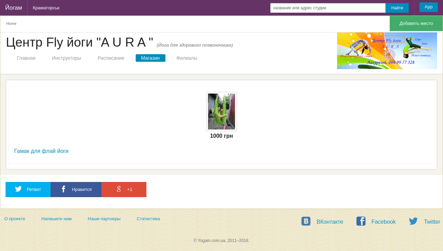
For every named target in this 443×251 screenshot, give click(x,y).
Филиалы (187, 58)
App (429, 6)
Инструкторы (66, 58)
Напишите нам (57, 218)
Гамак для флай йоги (41, 151)
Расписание (111, 58)
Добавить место (416, 23)
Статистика (148, 218)
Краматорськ (46, 7)
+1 (124, 189)
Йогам (13, 7)
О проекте (14, 218)
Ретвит (28, 189)
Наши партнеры (104, 218)
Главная (26, 58)
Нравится (76, 189)
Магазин (150, 58)
